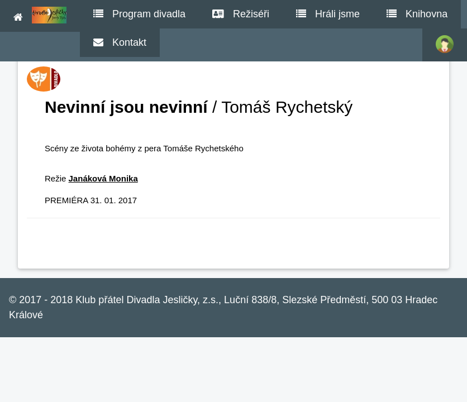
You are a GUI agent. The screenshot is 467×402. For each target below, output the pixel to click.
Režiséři (240, 14)
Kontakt (119, 42)
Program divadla (139, 14)
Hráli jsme (328, 14)
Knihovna (417, 14)
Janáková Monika (103, 178)
